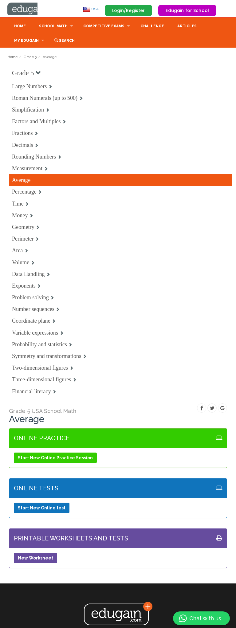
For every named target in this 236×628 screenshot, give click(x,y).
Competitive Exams (103, 27)
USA (91, 9)
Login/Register (128, 10)
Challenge (152, 27)
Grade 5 (30, 57)
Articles (187, 27)
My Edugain (26, 41)
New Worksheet (35, 558)
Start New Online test (41, 508)
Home (20, 27)
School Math (53, 27)
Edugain (30, 9)
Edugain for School (187, 10)
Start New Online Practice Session (55, 458)
